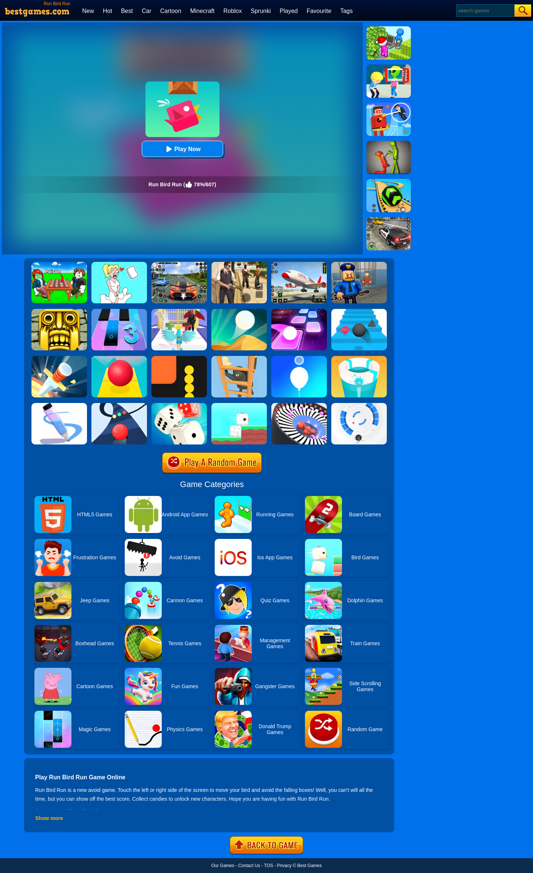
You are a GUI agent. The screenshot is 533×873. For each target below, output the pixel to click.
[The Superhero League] (388, 105)
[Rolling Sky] (119, 358)
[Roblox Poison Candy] (59, 264)
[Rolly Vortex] (359, 405)
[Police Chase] (388, 219)
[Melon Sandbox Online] (388, 143)
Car (146, 11)
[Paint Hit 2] (359, 358)
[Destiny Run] (179, 311)
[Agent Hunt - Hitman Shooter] (239, 264)
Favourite (318, 11)
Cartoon (170, 11)
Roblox (232, 11)
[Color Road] (119, 405)
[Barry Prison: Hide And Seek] (359, 264)
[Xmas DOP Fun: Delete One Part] (119, 264)
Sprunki (261, 11)
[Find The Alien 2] (388, 67)
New (88, 11)
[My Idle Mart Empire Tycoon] (388, 28)
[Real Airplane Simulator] (299, 264)
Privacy (284, 865)
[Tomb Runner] (59, 311)
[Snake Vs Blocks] (179, 358)
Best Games (309, 865)
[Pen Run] (59, 405)
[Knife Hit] (59, 358)
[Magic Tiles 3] (119, 311)
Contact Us (249, 865)
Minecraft (202, 11)
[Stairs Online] (359, 311)
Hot (107, 11)
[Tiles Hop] (299, 311)
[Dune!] (239, 311)
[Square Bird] (239, 405)
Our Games (222, 865)
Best (127, 11)
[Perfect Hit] (299, 405)
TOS (268, 865)
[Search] (485, 10)
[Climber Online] (239, 358)
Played (289, 11)
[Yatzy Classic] (179, 405)
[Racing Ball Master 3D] (388, 181)
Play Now (182, 149)
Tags (346, 11)
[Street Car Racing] (179, 264)
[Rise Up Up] (299, 358)
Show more (49, 818)
